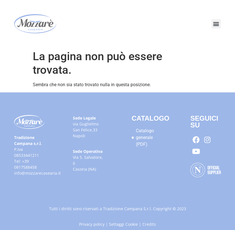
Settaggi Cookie (123, 224)
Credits (149, 224)
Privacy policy (92, 224)
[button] (216, 24)
